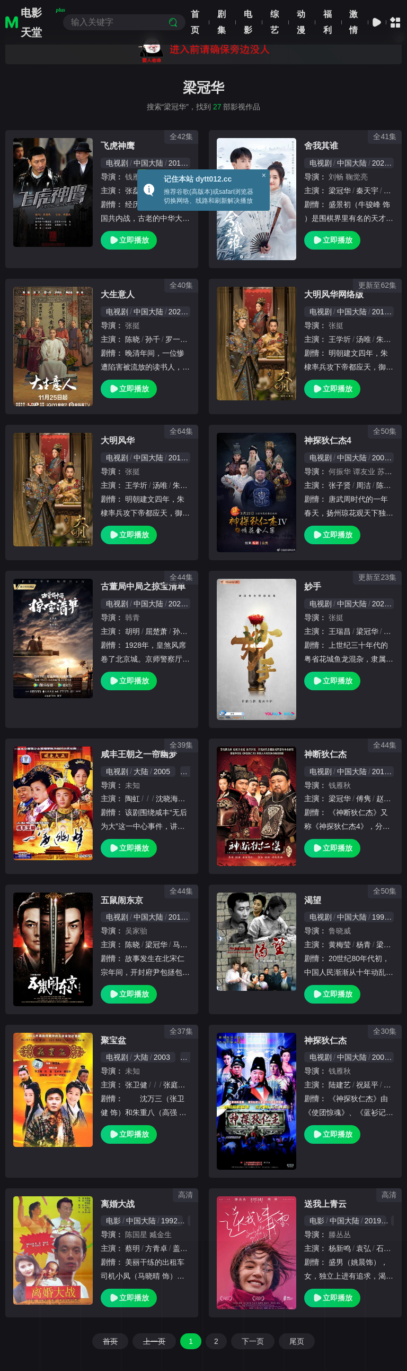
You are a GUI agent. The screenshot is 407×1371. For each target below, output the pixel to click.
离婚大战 (118, 1204)
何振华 (340, 471)
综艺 (274, 22)
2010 (380, 771)
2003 (162, 1057)
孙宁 (180, 631)
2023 (380, 603)
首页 (195, 22)
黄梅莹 (340, 944)
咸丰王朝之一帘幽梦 (139, 754)
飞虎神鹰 (118, 145)
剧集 (221, 22)
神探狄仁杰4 (327, 440)
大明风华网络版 (334, 294)
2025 (177, 311)
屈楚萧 (156, 631)
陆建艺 (340, 1085)
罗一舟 (176, 339)
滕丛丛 (340, 1234)
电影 (248, 22)
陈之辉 (387, 485)
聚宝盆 (113, 1040)
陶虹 (132, 798)
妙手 (312, 586)
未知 (132, 785)
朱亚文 (387, 339)
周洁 (363, 485)
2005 (162, 771)
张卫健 (136, 1085)
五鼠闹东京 (122, 900)
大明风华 (118, 440)
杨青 (363, 944)
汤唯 (363, 339)
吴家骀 (136, 931)
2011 (177, 163)
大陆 (141, 771)
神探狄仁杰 (325, 1040)
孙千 (152, 339)
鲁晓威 (340, 931)
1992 (169, 1220)
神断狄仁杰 (325, 754)
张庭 (170, 1085)
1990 (380, 917)
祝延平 (367, 1085)
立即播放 (129, 240)
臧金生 (160, 1234)
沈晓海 (167, 798)
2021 (380, 163)
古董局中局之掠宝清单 (143, 586)
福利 (327, 22)
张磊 (132, 190)
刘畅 (336, 177)
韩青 (132, 617)
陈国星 (136, 1234)
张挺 (132, 325)
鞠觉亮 (357, 177)
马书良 (184, 944)
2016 (177, 917)
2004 (380, 457)
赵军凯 (387, 798)
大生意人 (118, 294)
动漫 (301, 22)
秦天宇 (367, 190)
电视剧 (117, 163)
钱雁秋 (136, 177)
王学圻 (340, 339)
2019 (380, 311)
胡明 (132, 631)
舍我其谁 (321, 145)
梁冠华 (340, 190)
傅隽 (363, 798)
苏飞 (384, 471)
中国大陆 (148, 163)
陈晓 (132, 339)
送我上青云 (325, 1204)
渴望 (312, 900)
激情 (353, 22)
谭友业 (364, 471)
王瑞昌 (340, 631)
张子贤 (340, 485)
